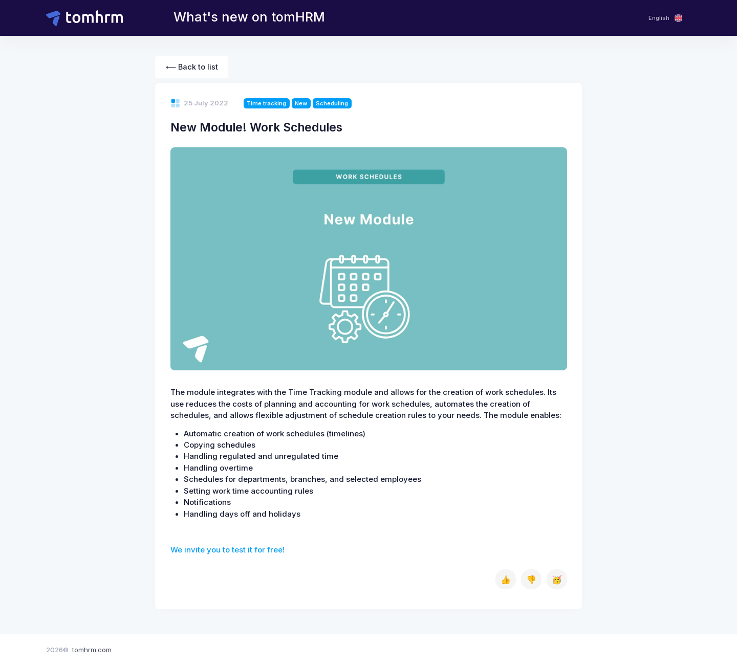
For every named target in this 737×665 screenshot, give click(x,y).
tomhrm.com (92, 650)
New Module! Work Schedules (256, 127)
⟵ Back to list (192, 66)
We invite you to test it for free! (227, 550)
